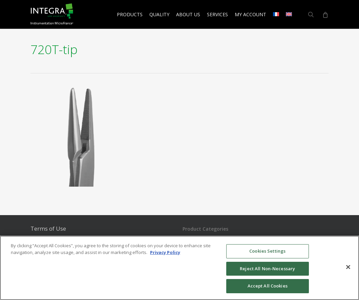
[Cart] (325, 14)
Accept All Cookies (268, 286)
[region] (179, 268)
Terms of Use (48, 228)
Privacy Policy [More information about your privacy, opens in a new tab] (165, 252)
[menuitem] (276, 14)
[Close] (348, 267)
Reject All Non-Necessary (267, 269)
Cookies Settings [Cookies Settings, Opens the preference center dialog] (267, 251)
